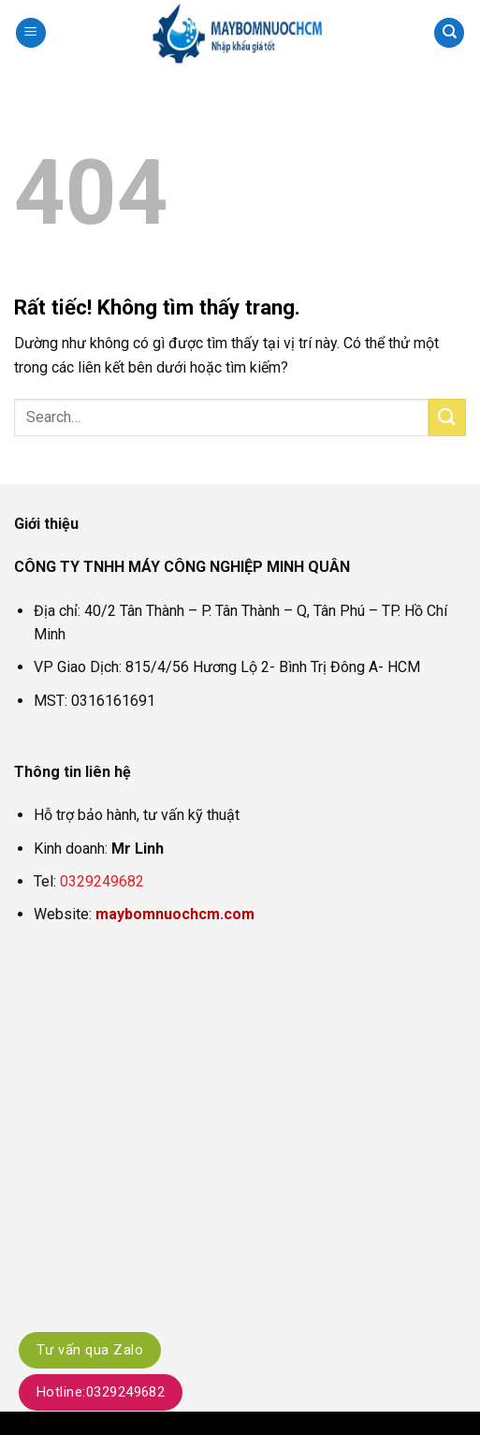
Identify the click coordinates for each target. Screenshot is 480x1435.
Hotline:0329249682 (100, 1392)
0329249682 (102, 881)
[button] (31, 33)
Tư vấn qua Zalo (89, 1349)
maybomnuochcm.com (175, 914)
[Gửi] (447, 417)
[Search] (449, 33)
